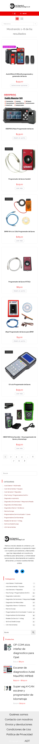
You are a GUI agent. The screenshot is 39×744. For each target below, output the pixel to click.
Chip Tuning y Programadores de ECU (16, 495)
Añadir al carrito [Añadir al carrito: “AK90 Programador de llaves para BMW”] (19, 341)
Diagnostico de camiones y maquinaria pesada (18, 501)
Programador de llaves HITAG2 (19, 282)
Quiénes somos (18, 714)
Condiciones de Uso (19, 729)
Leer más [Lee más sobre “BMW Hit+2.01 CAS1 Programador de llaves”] (19, 240)
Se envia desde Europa (11, 524)
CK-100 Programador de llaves (19, 384)
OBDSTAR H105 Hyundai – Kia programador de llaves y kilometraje (19, 438)
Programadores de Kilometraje (13, 517)
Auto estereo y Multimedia (12, 485)
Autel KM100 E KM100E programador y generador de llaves (19, 75)
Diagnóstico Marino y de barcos (14, 508)
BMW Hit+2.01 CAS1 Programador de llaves (19, 231)
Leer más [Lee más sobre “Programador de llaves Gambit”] (19, 188)
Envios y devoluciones (18, 724)
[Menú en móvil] (23, 14)
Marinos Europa (9, 511)
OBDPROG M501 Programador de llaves (20, 129)
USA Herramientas (10, 527)
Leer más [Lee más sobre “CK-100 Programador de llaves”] (19, 393)
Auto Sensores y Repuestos (12, 492)
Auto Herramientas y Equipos (13, 489)
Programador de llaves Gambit (20, 179)
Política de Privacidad (19, 734)
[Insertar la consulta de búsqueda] (19, 473)
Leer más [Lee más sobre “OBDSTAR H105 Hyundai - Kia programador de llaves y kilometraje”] (19, 448)
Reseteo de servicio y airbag (13, 521)
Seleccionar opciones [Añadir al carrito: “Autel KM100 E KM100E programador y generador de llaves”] (19, 85)
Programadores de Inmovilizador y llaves (17, 514)
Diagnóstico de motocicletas (13, 505)
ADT (27, 740)
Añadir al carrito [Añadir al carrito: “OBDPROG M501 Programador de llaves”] (19, 138)
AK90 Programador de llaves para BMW (19, 332)
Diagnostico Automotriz (11, 498)
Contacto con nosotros (19, 719)
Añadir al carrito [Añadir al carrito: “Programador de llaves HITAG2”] (19, 291)
